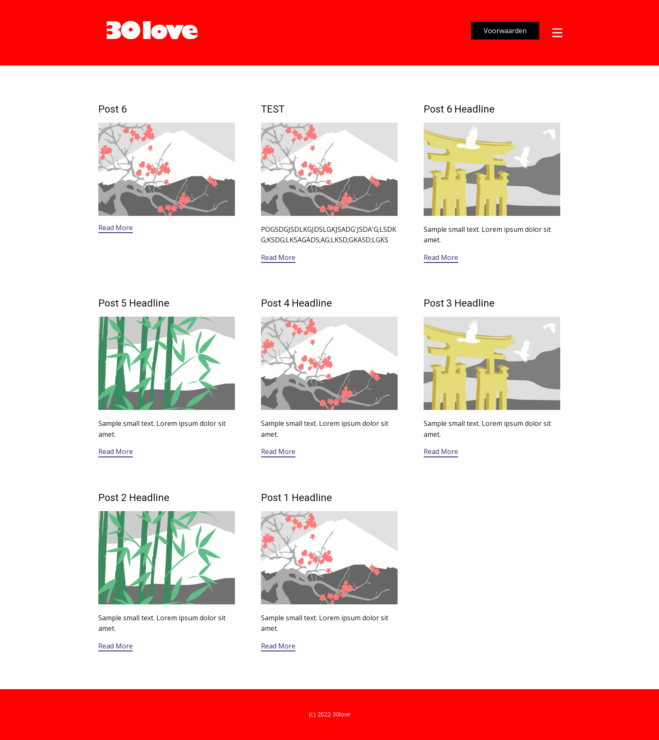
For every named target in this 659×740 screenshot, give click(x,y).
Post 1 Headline (296, 498)
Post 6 (112, 109)
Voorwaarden (505, 30)
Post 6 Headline (459, 109)
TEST (273, 109)
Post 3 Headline (459, 303)
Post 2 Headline (133, 498)
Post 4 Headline (296, 303)
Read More (115, 227)
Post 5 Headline (133, 303)
